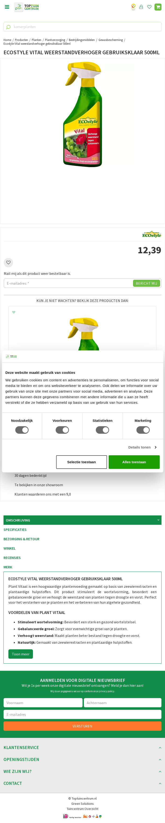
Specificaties (15, 529)
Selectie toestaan (81, 462)
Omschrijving (18, 520)
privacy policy (106, 691)
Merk (8, 567)
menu (7, 7)
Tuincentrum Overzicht (82, 809)
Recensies (12, 557)
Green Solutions (82, 803)
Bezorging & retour (21, 538)
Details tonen (139, 447)
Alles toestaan (134, 462)
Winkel (10, 548)
